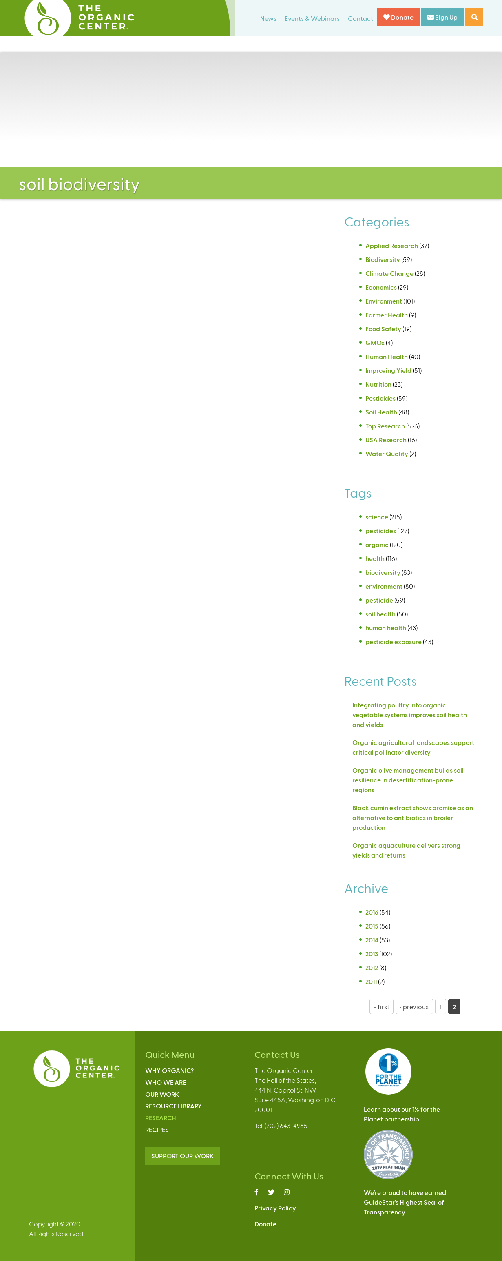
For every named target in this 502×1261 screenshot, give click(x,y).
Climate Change (389, 273)
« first (381, 1007)
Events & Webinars (312, 18)
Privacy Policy (275, 1208)
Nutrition (378, 384)
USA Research (386, 439)
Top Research (385, 426)
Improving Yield (388, 370)
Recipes (157, 1129)
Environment (383, 301)
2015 (371, 926)
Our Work (162, 1094)
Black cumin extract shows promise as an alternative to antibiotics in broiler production (412, 817)
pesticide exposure (393, 641)
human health (385, 628)
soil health (380, 614)
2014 (371, 940)
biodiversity (382, 572)
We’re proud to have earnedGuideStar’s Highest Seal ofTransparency (405, 1202)
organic (377, 544)
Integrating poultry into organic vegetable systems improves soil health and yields (409, 714)
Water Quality (386, 453)
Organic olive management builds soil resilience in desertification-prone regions (408, 779)
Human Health (386, 356)
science (376, 517)
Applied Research (391, 245)
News (268, 18)
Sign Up (442, 17)
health (375, 558)
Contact (360, 18)
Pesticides (380, 398)
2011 (371, 981)
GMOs (375, 342)
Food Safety (383, 328)
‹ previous (414, 1007)
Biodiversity (382, 259)
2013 (371, 953)
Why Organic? (169, 1070)
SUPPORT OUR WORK (182, 1155)
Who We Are (165, 1082)
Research (160, 1117)
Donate (398, 17)
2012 (371, 967)
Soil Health (381, 412)
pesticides (380, 530)
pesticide (379, 600)
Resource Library (173, 1106)
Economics (381, 287)
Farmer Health (386, 315)
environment (383, 586)
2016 (371, 912)
